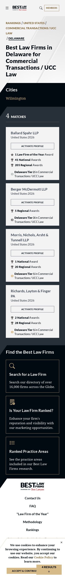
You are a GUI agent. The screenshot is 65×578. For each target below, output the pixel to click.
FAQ (32, 506)
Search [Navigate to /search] (32, 376)
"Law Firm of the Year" (33, 514)
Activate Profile (32, 146)
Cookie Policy (43, 557)
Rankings (32, 530)
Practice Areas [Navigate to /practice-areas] (32, 455)
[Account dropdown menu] (51, 8)
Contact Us (32, 498)
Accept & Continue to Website (32, 570)
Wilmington (16, 98)
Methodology (32, 522)
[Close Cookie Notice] (59, 542)
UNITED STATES (34, 23)
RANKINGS (13, 23)
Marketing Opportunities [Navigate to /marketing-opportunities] (32, 414)
